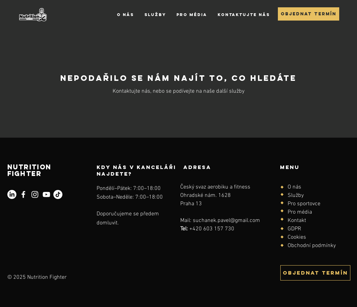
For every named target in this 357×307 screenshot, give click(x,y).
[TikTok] (57, 194)
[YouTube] (46, 194)
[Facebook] (23, 194)
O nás (294, 187)
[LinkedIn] (11, 194)
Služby (296, 195)
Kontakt (297, 220)
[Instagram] (34, 194)
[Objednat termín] (308, 14)
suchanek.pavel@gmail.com (226, 220)
